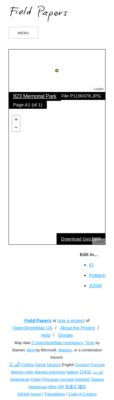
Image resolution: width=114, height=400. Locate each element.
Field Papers (37, 320)
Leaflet (99, 89)
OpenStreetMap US (33, 327)
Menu (23, 33)
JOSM (95, 285)
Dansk (40, 365)
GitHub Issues (29, 394)
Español (82, 365)
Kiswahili (82, 379)
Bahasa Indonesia (50, 372)
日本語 (85, 372)
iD (91, 264)
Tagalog (97, 379)
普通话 (71, 387)
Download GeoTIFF (81, 238)
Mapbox (65, 350)
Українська (37, 387)
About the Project (77, 327)
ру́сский (67, 379)
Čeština (27, 365)
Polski (36, 379)
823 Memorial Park (35, 96)
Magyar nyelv (22, 372)
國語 (82, 387)
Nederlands (19, 379)
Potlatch (97, 275)
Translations (54, 394)
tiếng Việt (56, 387)
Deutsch (54, 365)
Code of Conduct (82, 394)
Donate (65, 335)
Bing (31, 350)
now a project (71, 320)
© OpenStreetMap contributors (57, 343)
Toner (90, 343)
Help (45, 335)
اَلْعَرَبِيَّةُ (14, 365)
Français (97, 365)
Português (50, 379)
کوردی (97, 372)
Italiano (72, 372)
